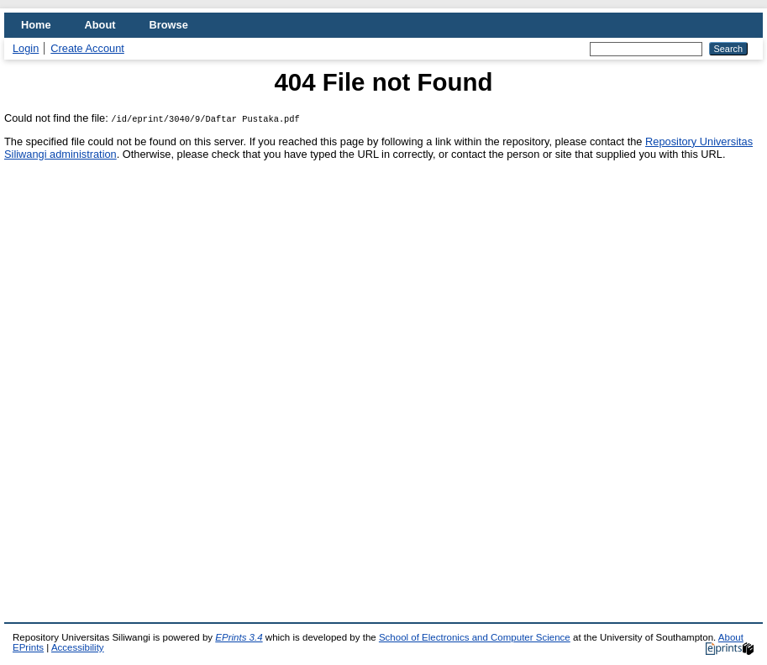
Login (26, 48)
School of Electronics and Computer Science (474, 637)
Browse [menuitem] (169, 24)
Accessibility (77, 647)
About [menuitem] (100, 24)
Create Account (87, 48)
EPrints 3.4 (238, 637)
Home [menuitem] (36, 24)
